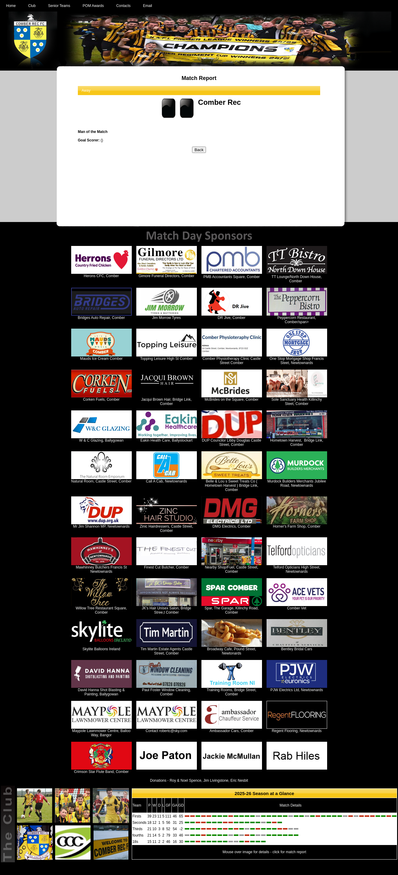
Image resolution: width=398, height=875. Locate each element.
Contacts (123, 6)
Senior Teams (59, 6)
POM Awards (93, 6)
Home (11, 6)
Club (32, 6)
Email (147, 6)
